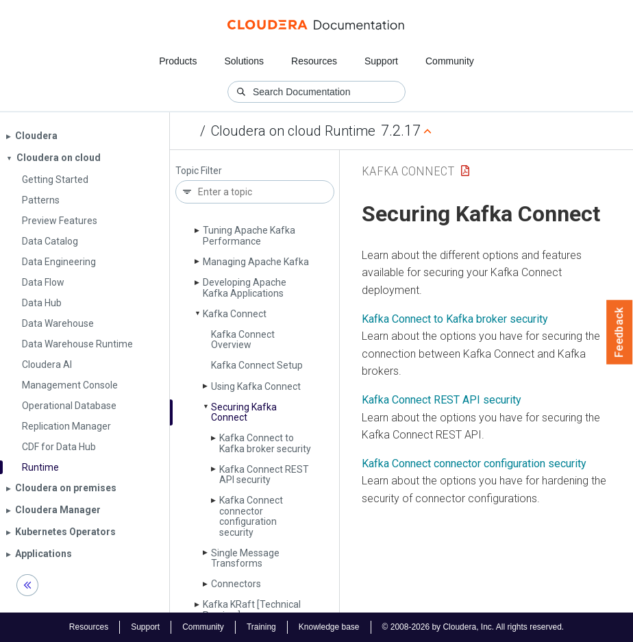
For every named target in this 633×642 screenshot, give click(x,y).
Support (381, 60)
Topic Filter (198, 171)
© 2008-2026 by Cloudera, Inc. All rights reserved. (473, 627)
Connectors (236, 583)
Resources (314, 60)
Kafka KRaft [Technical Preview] (252, 609)
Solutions (244, 60)
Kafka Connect (234, 313)
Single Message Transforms (245, 558)
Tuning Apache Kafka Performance (249, 235)
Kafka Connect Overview (243, 339)
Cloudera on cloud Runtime (293, 131)
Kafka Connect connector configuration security (251, 516)
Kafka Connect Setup (257, 365)
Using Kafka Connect (256, 386)
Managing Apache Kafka (256, 261)
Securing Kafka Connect (244, 412)
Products (178, 60)
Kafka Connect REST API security (264, 474)
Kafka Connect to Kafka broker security (265, 443)
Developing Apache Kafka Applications (244, 287)
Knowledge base (329, 627)
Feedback (619, 332)
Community (449, 60)
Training (261, 627)
